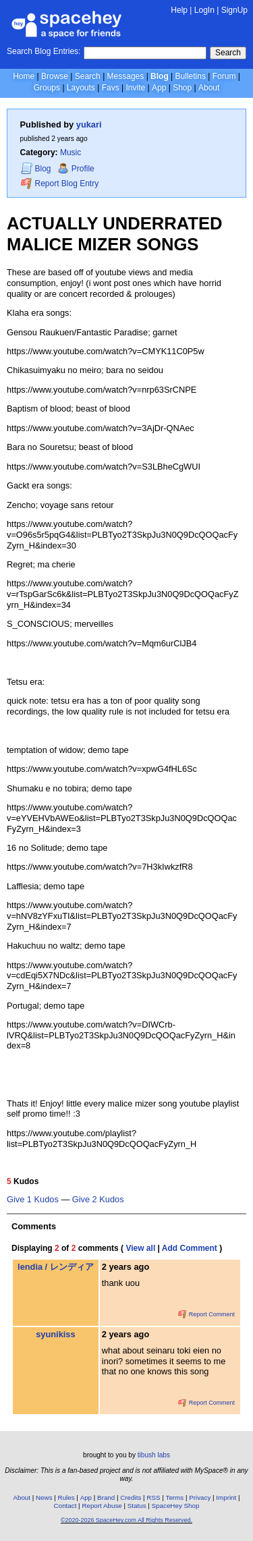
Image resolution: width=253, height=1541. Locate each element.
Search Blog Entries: (43, 51)
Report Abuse (101, 1505)
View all (140, 1248)
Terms (175, 1497)
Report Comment (206, 1314)
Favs (110, 87)
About (208, 87)
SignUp (234, 10)
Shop (182, 87)
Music (70, 152)
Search (228, 52)
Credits (130, 1497)
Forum (224, 76)
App (159, 87)
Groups (47, 87)
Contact (65, 1505)
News (44, 1497)
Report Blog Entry (60, 183)
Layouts (81, 87)
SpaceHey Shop (176, 1505)
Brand (106, 1497)
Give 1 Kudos (33, 1199)
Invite (135, 87)
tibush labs (154, 1455)
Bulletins (190, 76)
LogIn (204, 10)
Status (137, 1505)
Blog (159, 76)
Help (179, 10)
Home (23, 76)
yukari (89, 124)
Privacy (199, 1497)
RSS (153, 1497)
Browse (54, 76)
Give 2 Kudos (98, 1199)
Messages (125, 76)
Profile (75, 168)
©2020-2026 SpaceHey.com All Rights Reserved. (126, 1520)
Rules (66, 1497)
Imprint (226, 1497)
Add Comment (189, 1248)
